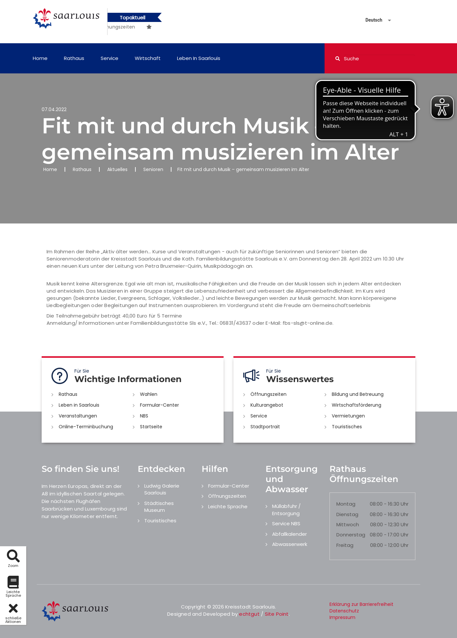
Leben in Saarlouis (198, 58)
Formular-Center (159, 405)
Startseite (151, 426)
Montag (345, 503)
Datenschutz (344, 611)
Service (109, 58)
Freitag (344, 545)
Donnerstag (350, 534)
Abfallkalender (289, 534)
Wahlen (148, 394)
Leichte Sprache (228, 506)
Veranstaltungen (78, 416)
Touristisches (347, 426)
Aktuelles (117, 169)
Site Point (277, 613)
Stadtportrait (265, 426)
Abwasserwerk (289, 544)
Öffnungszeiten (268, 394)
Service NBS (286, 523)
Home (40, 58)
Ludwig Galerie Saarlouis (161, 489)
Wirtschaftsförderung (356, 405)
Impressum (342, 617)
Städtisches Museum (159, 506)
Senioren (153, 169)
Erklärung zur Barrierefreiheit (361, 604)
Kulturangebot (266, 405)
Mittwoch (347, 524)
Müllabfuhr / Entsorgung (286, 509)
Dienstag (347, 514)
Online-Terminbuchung (86, 426)
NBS (144, 416)
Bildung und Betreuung (358, 394)
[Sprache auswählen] (370, 20)
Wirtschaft (148, 58)
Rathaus (74, 58)
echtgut (249, 613)
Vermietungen (348, 416)
